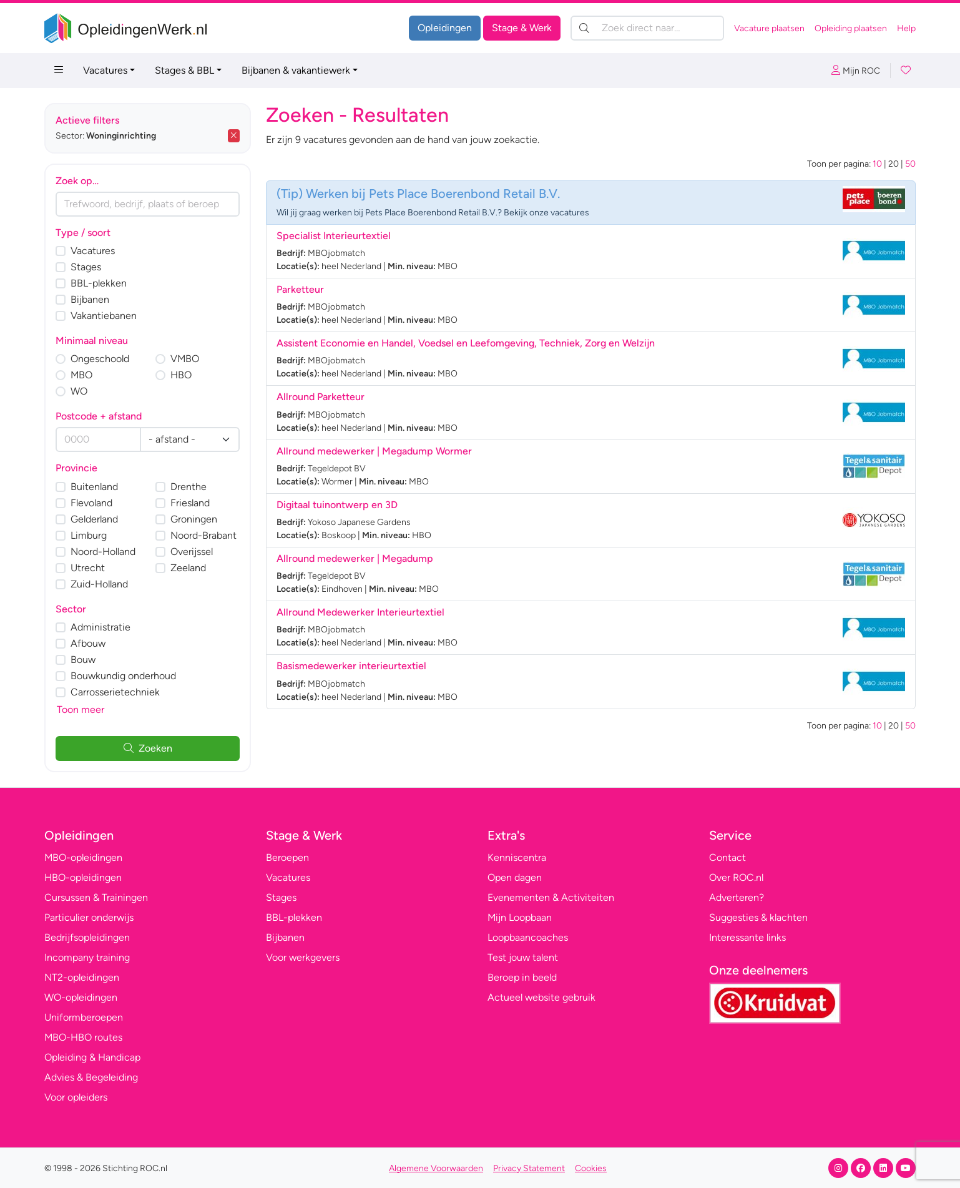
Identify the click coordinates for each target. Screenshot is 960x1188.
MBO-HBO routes (83, 1037)
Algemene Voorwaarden (436, 1168)
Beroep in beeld (522, 977)
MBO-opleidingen (83, 857)
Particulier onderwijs (89, 917)
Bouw (83, 659)
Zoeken (148, 748)
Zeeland (188, 568)
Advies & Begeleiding (91, 1077)
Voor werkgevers (303, 957)
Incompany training (87, 957)
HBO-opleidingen (83, 877)
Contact (727, 857)
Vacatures (105, 70)
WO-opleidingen (80, 997)
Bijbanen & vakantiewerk (296, 70)
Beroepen (287, 857)
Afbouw (88, 643)
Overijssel (191, 551)
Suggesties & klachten (758, 917)
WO (79, 391)
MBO (81, 375)
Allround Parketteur (321, 397)
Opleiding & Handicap (92, 1057)
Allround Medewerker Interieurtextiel (360, 612)
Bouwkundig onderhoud (123, 676)
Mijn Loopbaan (519, 917)
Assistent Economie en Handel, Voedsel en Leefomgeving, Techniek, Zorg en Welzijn (466, 343)
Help (906, 28)
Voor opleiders (75, 1097)
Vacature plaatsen (769, 28)
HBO (181, 375)
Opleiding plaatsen (851, 28)
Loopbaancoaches (527, 937)
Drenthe (188, 487)
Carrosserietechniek (115, 692)
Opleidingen (445, 28)
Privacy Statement (529, 1168)
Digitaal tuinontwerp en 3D (337, 505)
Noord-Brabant (203, 535)
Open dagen (514, 877)
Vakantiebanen (104, 316)
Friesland (190, 503)
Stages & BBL (184, 70)
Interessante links (747, 937)
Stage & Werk (522, 28)
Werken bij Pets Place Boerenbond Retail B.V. (433, 193)
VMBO (184, 359)
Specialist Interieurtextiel (334, 236)
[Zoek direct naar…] (647, 28)
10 (877, 164)
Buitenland (94, 487)
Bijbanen (90, 299)
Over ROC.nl (736, 877)
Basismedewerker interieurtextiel (351, 666)
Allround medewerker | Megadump (355, 558)
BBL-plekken (99, 283)
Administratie (100, 627)
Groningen (193, 519)
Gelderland (94, 519)
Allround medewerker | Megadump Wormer (374, 451)
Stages (86, 267)
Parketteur (300, 289)
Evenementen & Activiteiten (550, 897)
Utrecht (88, 568)
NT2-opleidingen (81, 977)
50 (910, 164)
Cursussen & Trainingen (96, 897)
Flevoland (91, 503)
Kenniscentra (516, 857)
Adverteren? (736, 897)
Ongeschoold (100, 359)
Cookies (591, 1168)
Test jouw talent (522, 957)
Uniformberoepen (83, 1017)
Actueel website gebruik (541, 997)
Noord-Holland (103, 551)
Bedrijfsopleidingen (87, 937)
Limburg (89, 535)
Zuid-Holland (99, 584)
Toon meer (80, 709)
